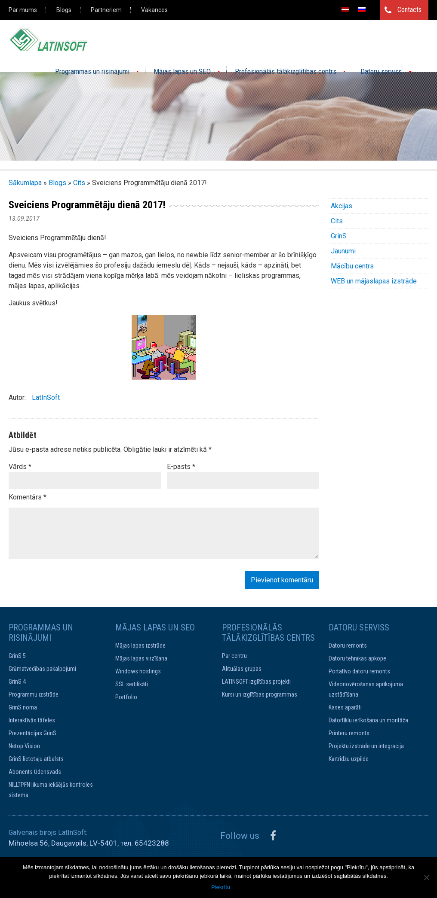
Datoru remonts (348, 645)
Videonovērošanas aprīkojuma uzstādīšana (366, 689)
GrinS (339, 236)
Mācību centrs (352, 266)
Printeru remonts (349, 733)
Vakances (154, 10)
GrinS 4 (17, 681)
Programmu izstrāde (33, 694)
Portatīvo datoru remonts (359, 671)
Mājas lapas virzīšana (141, 658)
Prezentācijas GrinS (32, 733)
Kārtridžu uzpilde (349, 758)
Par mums (23, 10)
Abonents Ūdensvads (35, 771)
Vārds (20, 467)
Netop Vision (24, 746)
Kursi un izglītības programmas (259, 694)
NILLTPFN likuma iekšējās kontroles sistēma (51, 789)
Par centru (234, 655)
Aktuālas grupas (242, 668)
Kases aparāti (345, 707)
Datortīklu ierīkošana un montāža (368, 720)
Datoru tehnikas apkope (357, 658)
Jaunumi (343, 251)
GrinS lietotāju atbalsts (36, 758)
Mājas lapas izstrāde (140, 645)
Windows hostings (138, 671)
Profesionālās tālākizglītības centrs (285, 71)
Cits (79, 183)
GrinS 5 (17, 655)
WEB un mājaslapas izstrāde (374, 281)
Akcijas (341, 206)
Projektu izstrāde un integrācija (366, 746)
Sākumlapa (25, 183)
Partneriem (106, 10)
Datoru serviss (381, 71)
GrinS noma (23, 707)
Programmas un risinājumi (92, 71)
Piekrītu (220, 887)
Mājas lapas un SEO (182, 71)
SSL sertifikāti (131, 684)
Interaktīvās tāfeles (32, 720)
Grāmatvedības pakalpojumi (42, 668)
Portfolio (126, 697)
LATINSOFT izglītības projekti (256, 681)
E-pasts (181, 467)
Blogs (63, 10)
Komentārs (27, 497)
